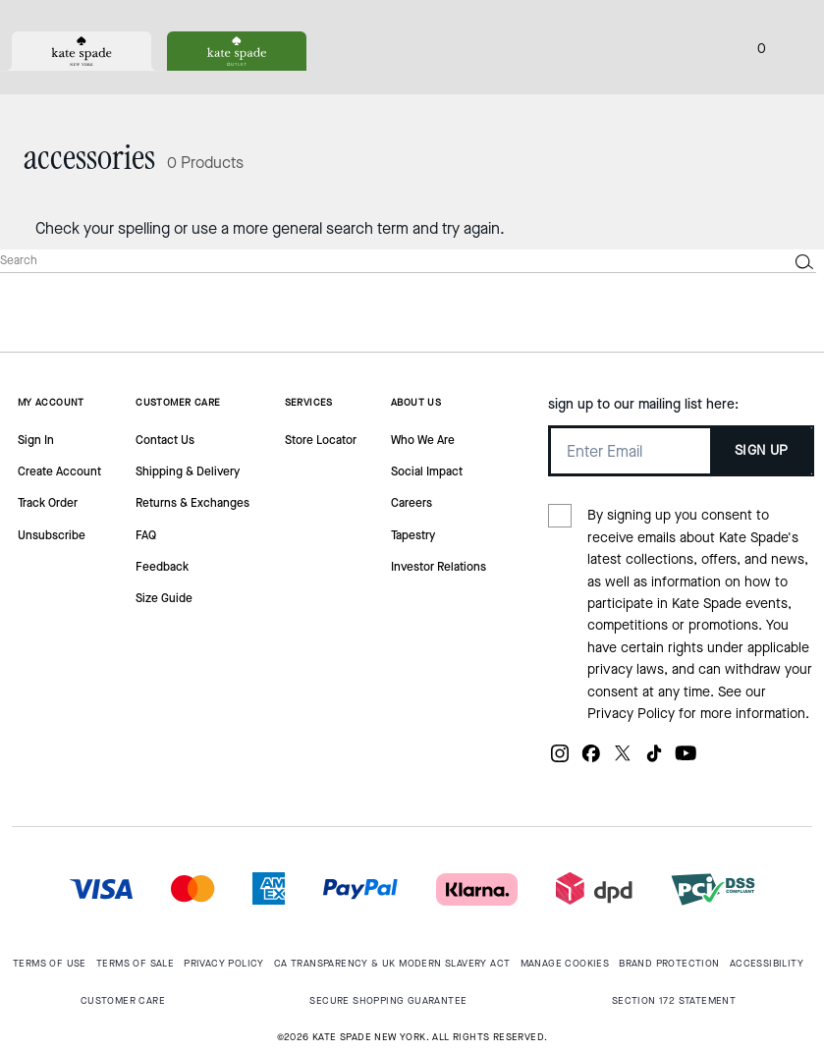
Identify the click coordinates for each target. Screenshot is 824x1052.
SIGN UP (762, 450)
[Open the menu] (788, 47)
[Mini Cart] (761, 47)
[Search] (377, 260)
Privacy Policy (631, 713)
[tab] (81, 51)
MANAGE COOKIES (565, 963)
